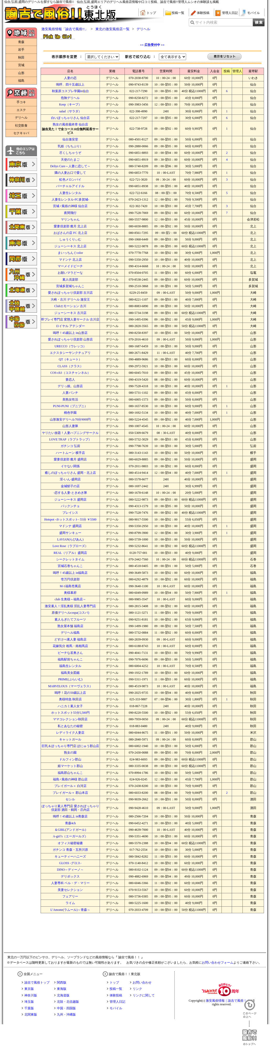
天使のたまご (70, 159)
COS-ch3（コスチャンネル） (70, 373)
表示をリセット (224, 57)
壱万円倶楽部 (70, 579)
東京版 (29, 989)
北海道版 (63, 995)
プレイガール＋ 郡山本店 (70, 793)
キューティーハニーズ (70, 856)
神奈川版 (30, 995)
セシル (70, 799)
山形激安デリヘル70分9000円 (70, 419)
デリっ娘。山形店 (70, 386)
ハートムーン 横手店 (70, 453)
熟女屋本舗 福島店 (70, 626)
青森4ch (70, 823)
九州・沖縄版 (66, 1014)
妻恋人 (70, 379)
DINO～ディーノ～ (70, 869)
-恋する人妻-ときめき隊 (70, 493)
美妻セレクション (70, 890)
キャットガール (70, 739)
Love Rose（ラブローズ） (70, 546)
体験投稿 (203, 13)
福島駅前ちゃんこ (70, 659)
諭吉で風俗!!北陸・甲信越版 (21, 306)
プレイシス (70, 512)
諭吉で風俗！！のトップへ (249, 1033)
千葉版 (29, 1008)
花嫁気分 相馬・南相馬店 (70, 646)
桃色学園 (70, 412)
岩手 (21, 49)
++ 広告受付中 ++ (152, 45)
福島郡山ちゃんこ (70, 773)
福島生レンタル (70, 666)
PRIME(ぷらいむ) (70, 679)
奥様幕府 (70, 593)
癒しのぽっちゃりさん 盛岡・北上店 (70, 473)
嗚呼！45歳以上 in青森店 (70, 816)
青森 (21, 42)
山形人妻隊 (70, 426)
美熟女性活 (70, 399)
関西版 (61, 982)
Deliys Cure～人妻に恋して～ (70, 166)
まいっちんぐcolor (70, 253)
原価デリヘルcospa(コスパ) (70, 612)
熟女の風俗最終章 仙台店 (70, 124)
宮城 (21, 65)
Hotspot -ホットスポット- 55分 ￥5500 (70, 519)
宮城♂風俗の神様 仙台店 (70, 206)
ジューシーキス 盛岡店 (70, 499)
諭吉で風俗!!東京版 (21, 164)
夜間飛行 (70, 213)
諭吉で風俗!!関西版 (21, 258)
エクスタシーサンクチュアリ (70, 353)
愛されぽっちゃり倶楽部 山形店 (70, 339)
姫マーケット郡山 (70, 766)
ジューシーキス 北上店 (70, 246)
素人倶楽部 (70, 279)
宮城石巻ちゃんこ (70, 566)
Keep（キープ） (70, 104)
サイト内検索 (206, 22)
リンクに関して (144, 995)
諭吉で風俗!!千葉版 (21, 211)
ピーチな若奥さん (70, 653)
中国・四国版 (66, 1008)
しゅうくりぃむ (70, 239)
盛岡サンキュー (70, 533)
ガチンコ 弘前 (70, 446)
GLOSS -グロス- (70, 863)
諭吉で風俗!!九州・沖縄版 (21, 274)
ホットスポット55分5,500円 (70, 712)
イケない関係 (70, 466)
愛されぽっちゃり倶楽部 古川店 (70, 293)
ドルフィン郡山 (70, 759)
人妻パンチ (70, 393)
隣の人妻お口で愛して (70, 173)
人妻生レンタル (70, 193)
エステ (21, 110)
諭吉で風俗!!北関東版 (21, 227)
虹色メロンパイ (70, 179)
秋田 (21, 57)
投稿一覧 (178, 13)
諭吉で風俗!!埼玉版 (21, 195)
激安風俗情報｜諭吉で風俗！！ (228, 1000)
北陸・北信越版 (68, 1002)
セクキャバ (21, 133)
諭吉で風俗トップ (37, 982)
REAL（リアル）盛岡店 (70, 553)
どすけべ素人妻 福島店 (70, 639)
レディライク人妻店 (70, 732)
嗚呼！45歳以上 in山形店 (70, 333)
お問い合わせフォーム (217, 962)
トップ (151, 13)
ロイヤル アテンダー (70, 326)
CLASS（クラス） (70, 366)
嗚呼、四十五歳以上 (70, 84)
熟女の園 (70, 752)
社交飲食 (21, 125)
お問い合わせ (142, 982)
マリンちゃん (70, 219)
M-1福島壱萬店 (70, 586)
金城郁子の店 (70, 486)
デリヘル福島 (70, 632)
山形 (21, 73)
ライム (70, 903)
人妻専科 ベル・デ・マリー (70, 883)
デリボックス (70, 876)
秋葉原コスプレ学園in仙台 (70, 91)
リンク (137, 989)
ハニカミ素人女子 (70, 706)
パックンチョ (70, 506)
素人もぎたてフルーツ (70, 619)
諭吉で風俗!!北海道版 (21, 290)
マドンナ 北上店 (70, 259)
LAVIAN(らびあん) (70, 539)
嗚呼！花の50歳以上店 (70, 693)
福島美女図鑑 (70, 673)
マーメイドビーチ (70, 266)
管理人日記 (230, 13)
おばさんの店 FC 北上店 (70, 233)
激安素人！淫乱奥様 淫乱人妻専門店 (70, 606)
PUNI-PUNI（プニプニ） (70, 406)
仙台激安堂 (70, 139)
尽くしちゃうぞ (70, 153)
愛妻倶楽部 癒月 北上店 (70, 226)
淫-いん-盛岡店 (70, 479)
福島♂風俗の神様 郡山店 (70, 779)
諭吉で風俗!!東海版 (21, 243)
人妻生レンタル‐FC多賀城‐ (70, 199)
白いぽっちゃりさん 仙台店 (70, 118)
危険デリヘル (70, 98)
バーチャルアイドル (70, 186)
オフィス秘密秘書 (70, 843)
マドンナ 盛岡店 (70, 526)
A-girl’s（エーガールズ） (70, 836)
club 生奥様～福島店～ (70, 599)
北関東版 (30, 1014)
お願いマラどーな (70, 273)
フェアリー (70, 896)
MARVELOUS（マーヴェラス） (70, 686)
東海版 (61, 989)
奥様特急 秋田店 (70, 699)
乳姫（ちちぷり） (70, 146)
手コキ (21, 102)
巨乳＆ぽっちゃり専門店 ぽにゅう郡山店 (70, 746)
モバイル (253, 13)
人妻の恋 (70, 78)
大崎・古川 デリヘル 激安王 (70, 299)
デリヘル (21, 117)
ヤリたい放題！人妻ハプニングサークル (70, 433)
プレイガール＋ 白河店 (70, 786)
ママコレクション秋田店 (70, 719)
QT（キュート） (70, 359)
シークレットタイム (70, 559)
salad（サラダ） (70, 111)
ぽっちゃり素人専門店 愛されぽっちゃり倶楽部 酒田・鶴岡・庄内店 (70, 808)
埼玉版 (29, 1002)
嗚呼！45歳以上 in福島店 (70, 573)
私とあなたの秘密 (70, 726)
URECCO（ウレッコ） (70, 346)
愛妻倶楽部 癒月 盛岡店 (70, 459)
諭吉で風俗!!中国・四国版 (21, 321)
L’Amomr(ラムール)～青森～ (70, 910)
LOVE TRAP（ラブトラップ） (70, 439)
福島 (21, 80)
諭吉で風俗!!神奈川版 (21, 180)
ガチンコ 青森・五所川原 (70, 850)
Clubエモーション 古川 (70, 306)
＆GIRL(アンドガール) (70, 830)
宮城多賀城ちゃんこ (70, 286)
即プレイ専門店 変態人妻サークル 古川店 (70, 319)
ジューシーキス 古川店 (70, 313)
